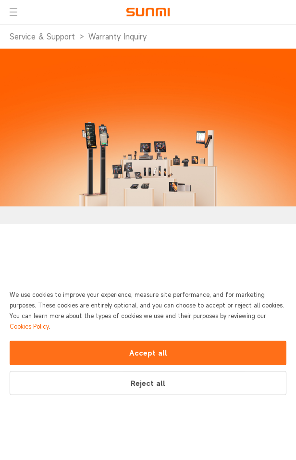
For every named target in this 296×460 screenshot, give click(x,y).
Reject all (148, 383)
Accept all (148, 353)
